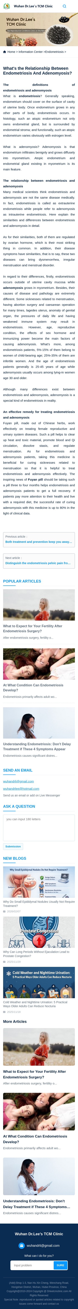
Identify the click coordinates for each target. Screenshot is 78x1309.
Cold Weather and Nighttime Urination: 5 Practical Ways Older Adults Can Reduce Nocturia (35, 1004)
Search (64, 6)
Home (11, 51)
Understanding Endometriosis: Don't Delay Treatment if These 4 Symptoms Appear (35, 1204)
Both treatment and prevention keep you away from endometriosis (39, 541)
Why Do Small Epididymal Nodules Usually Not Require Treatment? (39, 904)
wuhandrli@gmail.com (18, 781)
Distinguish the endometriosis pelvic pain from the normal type (39, 563)
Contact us (57, 6)
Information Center (31, 51)
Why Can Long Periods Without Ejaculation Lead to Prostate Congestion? (36, 954)
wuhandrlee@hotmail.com (21, 788)
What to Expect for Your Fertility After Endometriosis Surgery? (34, 1074)
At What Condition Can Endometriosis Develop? (35, 1139)
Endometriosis (54, 51)
